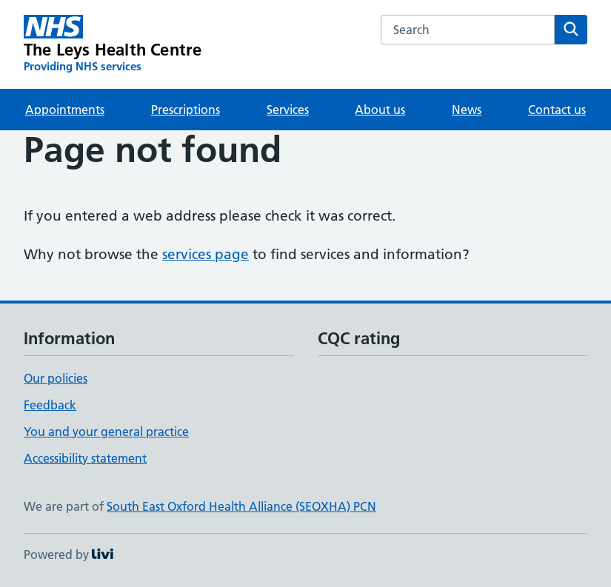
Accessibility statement (85, 458)
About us (380, 109)
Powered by (68, 554)
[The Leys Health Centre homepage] (112, 44)
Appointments (64, 109)
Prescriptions (185, 109)
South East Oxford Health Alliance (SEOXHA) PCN (241, 506)
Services (288, 109)
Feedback (50, 405)
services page (205, 254)
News (466, 109)
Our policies (55, 378)
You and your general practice (106, 431)
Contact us (557, 109)
